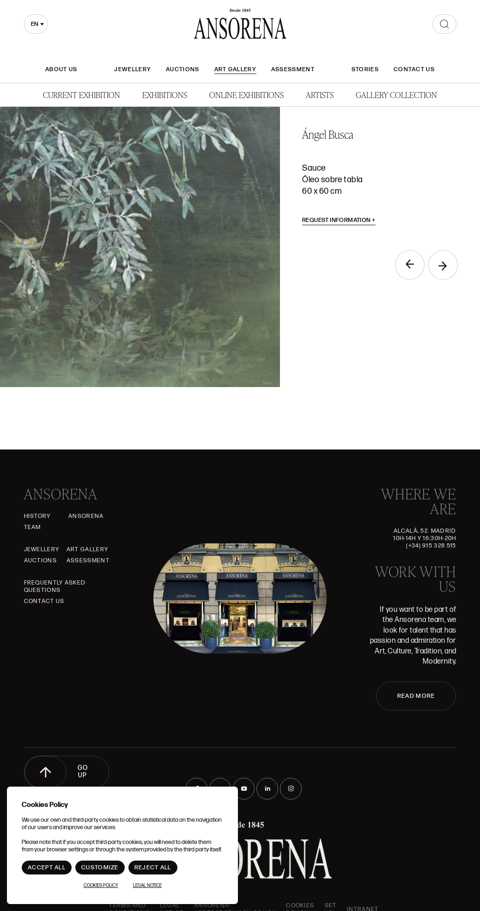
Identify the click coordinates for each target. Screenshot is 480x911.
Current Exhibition (81, 94)
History (37, 516)
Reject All (152, 867)
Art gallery (235, 69)
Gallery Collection (396, 94)
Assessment (293, 69)
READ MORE (416, 696)
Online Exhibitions (246, 94)
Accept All (47, 867)
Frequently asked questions (55, 586)
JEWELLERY (132, 69)
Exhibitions (164, 94)
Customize (100, 867)
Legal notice (147, 885)
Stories (365, 69)
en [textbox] (34, 24)
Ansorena (85, 516)
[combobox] (35, 24)
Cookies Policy (101, 885)
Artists (320, 94)
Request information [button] (339, 220)
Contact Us (414, 69)
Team (32, 527)
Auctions (182, 69)
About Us (61, 69)
